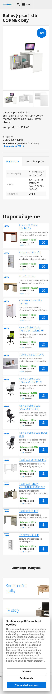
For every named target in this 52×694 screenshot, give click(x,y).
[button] (18, 4)
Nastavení (26, 671)
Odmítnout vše (26, 678)
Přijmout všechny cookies (27, 685)
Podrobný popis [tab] (35, 161)
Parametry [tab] (12, 161)
